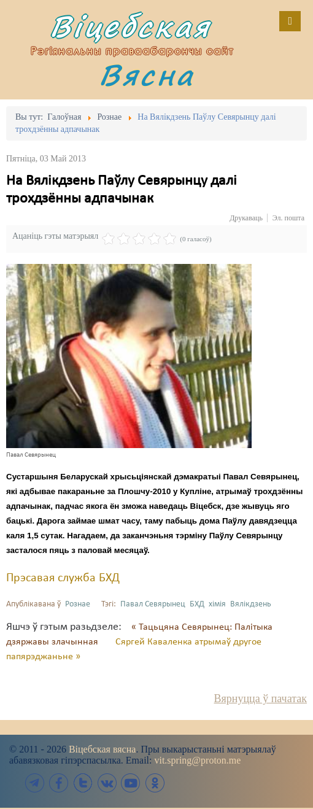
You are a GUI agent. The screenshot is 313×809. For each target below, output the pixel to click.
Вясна (146, 74)
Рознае (77, 604)
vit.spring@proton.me (197, 760)
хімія (217, 604)
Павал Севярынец (152, 604)
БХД (197, 604)
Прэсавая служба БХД (63, 578)
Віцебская (130, 26)
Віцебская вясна (102, 749)
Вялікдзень (250, 604)
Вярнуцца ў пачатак (260, 698)
